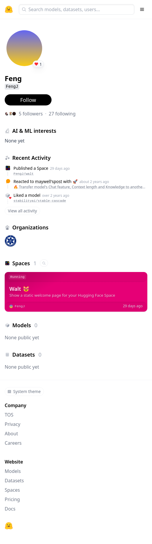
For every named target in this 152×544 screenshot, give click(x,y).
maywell (43, 181)
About (11, 433)
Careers (13, 443)
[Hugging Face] (9, 526)
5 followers (31, 113)
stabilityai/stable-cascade (39, 201)
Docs (10, 509)
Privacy (12, 424)
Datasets (14, 480)
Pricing (12, 499)
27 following (62, 113)
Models (13, 471)
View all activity (22, 211)
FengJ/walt (23, 174)
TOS (9, 415)
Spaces (12, 490)
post (58, 181)
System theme (24, 391)
